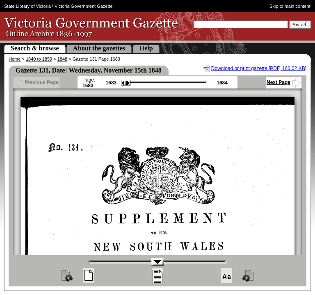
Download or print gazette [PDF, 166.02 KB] (258, 68)
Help (146, 48)
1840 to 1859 (39, 59)
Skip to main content (289, 6)
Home (15, 59)
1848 (62, 59)
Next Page (284, 82)
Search (300, 24)
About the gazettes (99, 48)
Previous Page (36, 82)
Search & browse (35, 48)
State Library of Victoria (27, 6)
